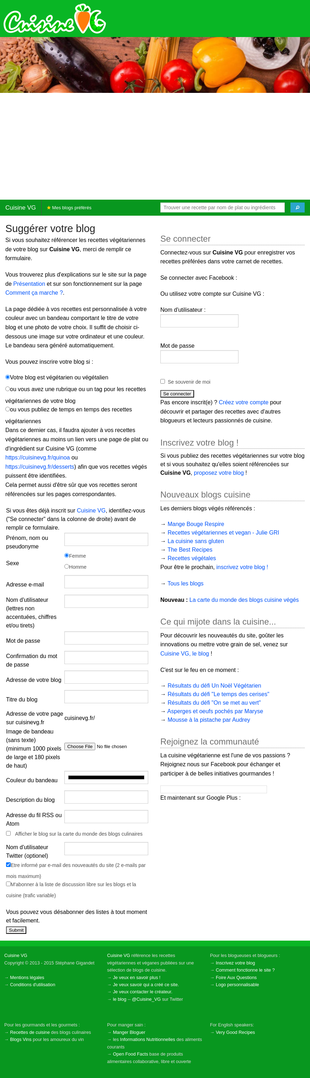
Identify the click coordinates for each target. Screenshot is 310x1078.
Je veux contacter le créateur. (142, 991)
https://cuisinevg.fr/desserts (39, 467)
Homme (75, 567)
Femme (75, 556)
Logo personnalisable (237, 984)
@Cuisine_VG (146, 999)
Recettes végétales (191, 558)
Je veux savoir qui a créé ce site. (146, 984)
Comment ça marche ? (34, 293)
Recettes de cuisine (30, 1032)
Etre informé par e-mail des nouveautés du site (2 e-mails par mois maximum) (76, 870)
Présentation (29, 284)
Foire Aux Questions (236, 977)
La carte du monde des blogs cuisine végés (244, 600)
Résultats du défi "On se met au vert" (214, 703)
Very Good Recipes (235, 1032)
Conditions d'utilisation (32, 984)
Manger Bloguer (129, 1032)
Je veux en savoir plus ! (137, 977)
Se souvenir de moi (189, 382)
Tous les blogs (185, 583)
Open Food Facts (130, 1054)
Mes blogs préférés (69, 207)
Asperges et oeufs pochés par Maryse (215, 711)
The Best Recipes (189, 550)
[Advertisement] (155, 146)
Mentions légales (27, 977)
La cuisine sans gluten (195, 541)
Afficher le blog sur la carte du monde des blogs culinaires (79, 834)
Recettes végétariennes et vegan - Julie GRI (223, 533)
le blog (120, 999)
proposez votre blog (219, 473)
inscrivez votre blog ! (242, 567)
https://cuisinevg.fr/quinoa (37, 457)
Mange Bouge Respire (195, 524)
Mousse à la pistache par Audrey (208, 720)
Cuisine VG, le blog (184, 654)
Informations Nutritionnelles (147, 1039)
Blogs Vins (20, 1039)
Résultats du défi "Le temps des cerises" (218, 694)
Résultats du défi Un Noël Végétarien (214, 686)
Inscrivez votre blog (235, 963)
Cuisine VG (20, 207)
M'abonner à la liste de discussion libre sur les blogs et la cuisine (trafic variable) (71, 890)
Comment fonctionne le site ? (245, 970)
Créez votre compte (244, 402)
